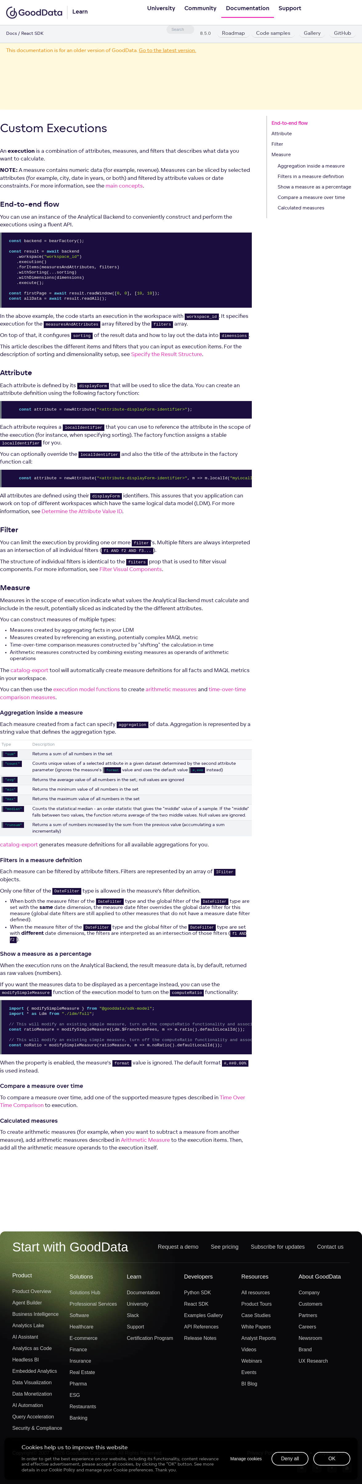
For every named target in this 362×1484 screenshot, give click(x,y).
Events (248, 1374)
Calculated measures (301, 209)
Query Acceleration (33, 1419)
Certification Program (150, 1340)
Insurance (80, 1363)
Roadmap (233, 34)
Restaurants (83, 1409)
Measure (281, 155)
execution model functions (86, 690)
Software (79, 1317)
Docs (11, 33)
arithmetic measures (171, 690)
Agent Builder (27, 1305)
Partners (308, 1317)
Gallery (312, 34)
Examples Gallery (203, 1317)
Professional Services (93, 1306)
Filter (277, 145)
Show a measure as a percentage (314, 188)
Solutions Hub (85, 1295)
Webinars (251, 1363)
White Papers (256, 1329)
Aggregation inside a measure (311, 167)
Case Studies (256, 1317)
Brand (305, 1352)
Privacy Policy (262, 1455)
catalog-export (29, 671)
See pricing (225, 1249)
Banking (78, 1420)
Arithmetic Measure (145, 1140)
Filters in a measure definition (311, 177)
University (157, 13)
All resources (255, 1295)
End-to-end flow (290, 124)
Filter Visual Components (130, 570)
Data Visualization (32, 1385)
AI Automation (27, 1407)
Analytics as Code (32, 1350)
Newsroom (310, 1340)
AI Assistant (25, 1339)
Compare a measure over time (311, 198)
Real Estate (82, 1374)
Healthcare (81, 1329)
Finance (78, 1352)
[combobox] (180, 29)
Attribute (282, 134)
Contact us (330, 1249)
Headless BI (25, 1362)
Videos (248, 1352)
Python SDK (197, 1295)
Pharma (78, 1386)
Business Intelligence (35, 1316)
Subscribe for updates (278, 1249)
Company (309, 1295)
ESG (75, 1397)
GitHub (342, 34)
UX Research (313, 1363)
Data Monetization (32, 1396)
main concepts (124, 186)
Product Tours (256, 1306)
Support (294, 13)
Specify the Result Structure (166, 355)
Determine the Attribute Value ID (82, 512)
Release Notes (200, 1340)
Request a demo (178, 1249)
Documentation (249, 13)
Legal (298, 1455)
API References (201, 1329)
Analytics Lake (28, 1328)
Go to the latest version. (167, 50)
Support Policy (334, 1455)
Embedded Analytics (34, 1373)
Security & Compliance (37, 1430)
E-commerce (84, 1340)
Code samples (273, 34)
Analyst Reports (258, 1340)
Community (199, 13)
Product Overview (31, 1293)
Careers (307, 1329)
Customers (310, 1306)
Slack (133, 1317)
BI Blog (249, 1386)
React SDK (196, 1306)
